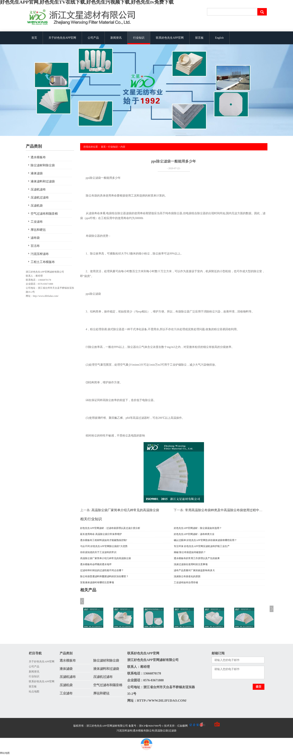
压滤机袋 (37, 205)
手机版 (209, 725)
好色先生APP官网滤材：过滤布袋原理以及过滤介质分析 (110, 528)
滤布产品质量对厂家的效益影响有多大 (194, 570)
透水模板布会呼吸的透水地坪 (96, 564)
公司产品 (93, 37)
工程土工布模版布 (43, 262)
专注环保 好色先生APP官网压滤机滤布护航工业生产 (202, 546)
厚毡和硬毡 (38, 229)
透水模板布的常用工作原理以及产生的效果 (197, 558)
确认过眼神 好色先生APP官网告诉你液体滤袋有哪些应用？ (205, 540)
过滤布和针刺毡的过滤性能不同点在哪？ (102, 570)
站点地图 (34, 691)
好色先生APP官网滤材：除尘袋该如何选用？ (198, 528)
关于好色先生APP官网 (62, 37)
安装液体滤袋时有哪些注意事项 (97, 582)
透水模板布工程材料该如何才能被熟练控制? (103, 540)
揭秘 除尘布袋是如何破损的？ (190, 552)
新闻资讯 (116, 37)
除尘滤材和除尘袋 (43, 165)
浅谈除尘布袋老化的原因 (187, 576)
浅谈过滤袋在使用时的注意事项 (191, 564)
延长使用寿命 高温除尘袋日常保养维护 (101, 534)
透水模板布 (38, 157)
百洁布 (35, 245)
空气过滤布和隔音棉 (44, 213)
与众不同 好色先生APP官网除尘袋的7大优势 (103, 546)
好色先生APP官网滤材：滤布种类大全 (194, 534)
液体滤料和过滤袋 (43, 181)
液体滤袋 (37, 173)
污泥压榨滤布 (40, 253)
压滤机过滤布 (40, 197)
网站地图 (5, 753)
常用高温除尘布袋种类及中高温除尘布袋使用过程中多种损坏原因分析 (235, 510)
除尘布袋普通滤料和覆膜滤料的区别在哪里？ (104, 576)
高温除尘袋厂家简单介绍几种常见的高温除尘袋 (125, 510)
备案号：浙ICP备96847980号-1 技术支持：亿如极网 (167, 725)
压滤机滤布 (38, 189)
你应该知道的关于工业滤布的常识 (98, 552)
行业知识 (138, 37)
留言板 (199, 37)
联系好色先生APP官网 (170, 37)
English (219, 37)
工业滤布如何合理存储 (186, 582)
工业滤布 (37, 221)
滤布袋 (35, 237)
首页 (34, 37)
